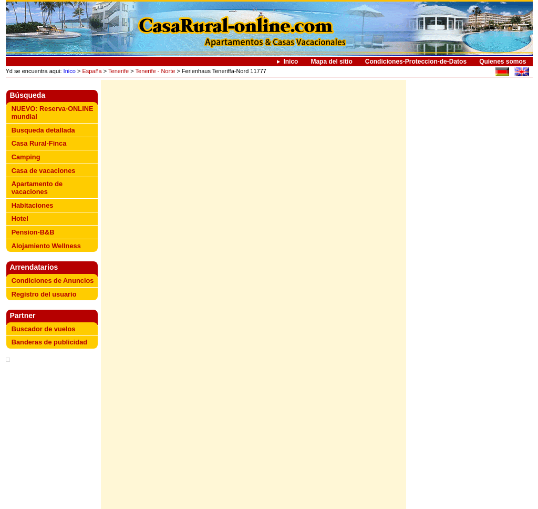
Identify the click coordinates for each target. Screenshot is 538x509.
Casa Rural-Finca (39, 143)
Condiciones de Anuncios (53, 280)
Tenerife (118, 71)
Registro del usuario (44, 294)
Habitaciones (33, 205)
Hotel (20, 218)
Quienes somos (502, 61)
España (91, 71)
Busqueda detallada (43, 130)
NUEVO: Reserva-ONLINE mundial (53, 112)
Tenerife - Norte (155, 71)
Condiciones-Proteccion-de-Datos (416, 61)
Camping (26, 157)
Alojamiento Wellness (46, 246)
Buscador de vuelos (44, 329)
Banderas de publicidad (49, 342)
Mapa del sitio (331, 61)
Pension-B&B (33, 232)
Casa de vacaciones (44, 171)
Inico (290, 61)
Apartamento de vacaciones (37, 188)
